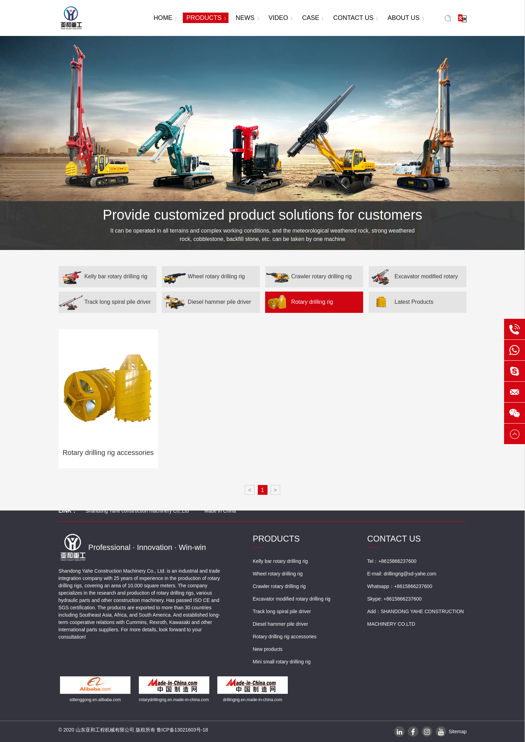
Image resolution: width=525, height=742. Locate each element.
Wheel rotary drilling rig (203, 276)
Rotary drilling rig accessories (299, 306)
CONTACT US (355, 17)
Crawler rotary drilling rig (308, 276)
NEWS (247, 17)
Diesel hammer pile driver (206, 302)
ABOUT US (406, 17)
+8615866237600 (413, 586)
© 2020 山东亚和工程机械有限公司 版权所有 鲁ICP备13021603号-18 (133, 730)
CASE (312, 17)
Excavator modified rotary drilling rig (413, 280)
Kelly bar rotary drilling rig (103, 276)
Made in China (220, 511)
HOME (165, 17)
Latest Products (401, 302)
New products (268, 649)
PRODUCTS (206, 17)
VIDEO (280, 17)
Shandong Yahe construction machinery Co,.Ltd (137, 511)
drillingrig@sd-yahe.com (410, 573)
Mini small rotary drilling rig (282, 661)
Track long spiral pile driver (105, 302)
